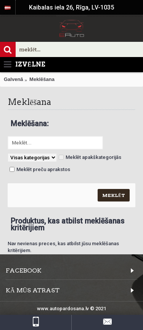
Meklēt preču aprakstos (40, 169)
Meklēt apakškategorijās (90, 157)
